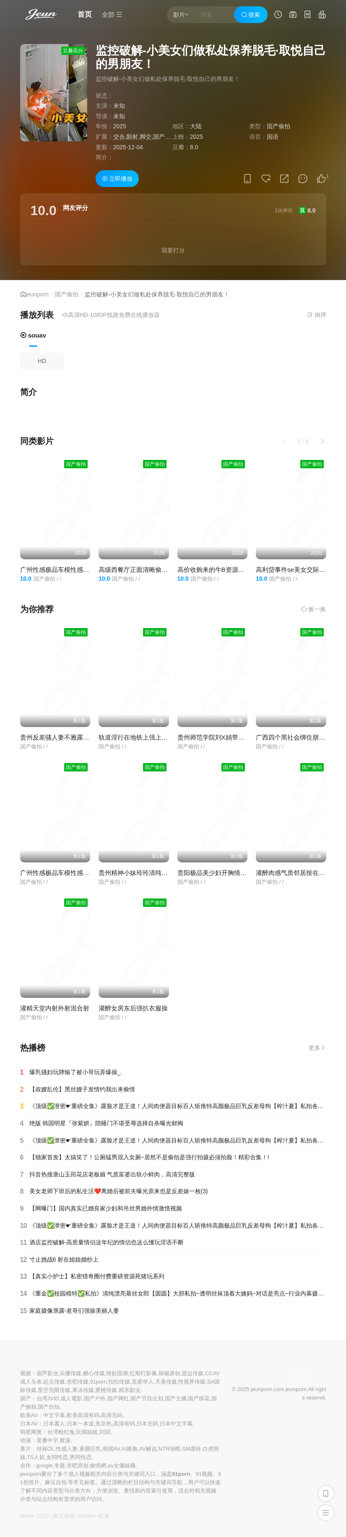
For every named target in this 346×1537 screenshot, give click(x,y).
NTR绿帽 (169, 1449)
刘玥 (104, 1432)
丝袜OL (45, 1449)
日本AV (29, 1423)
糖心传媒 (94, 1373)
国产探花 (199, 1398)
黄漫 (65, 1440)
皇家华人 (142, 1382)
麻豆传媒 (64, 1516)
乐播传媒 (70, 1373)
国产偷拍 (66, 294)
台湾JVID (47, 1398)
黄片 (25, 1449)
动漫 (25, 1440)
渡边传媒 (192, 1373)
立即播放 (117, 178)
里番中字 (47, 1440)
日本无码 (147, 1423)
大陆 (196, 126)
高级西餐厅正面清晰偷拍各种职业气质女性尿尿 (165, 569)
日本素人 (54, 1423)
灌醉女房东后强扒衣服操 (133, 1008)
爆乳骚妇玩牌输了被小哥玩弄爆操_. (71, 1072)
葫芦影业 (47, 1373)
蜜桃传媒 (106, 1390)
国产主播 (176, 1398)
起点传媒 (54, 1382)
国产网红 (118, 1398)
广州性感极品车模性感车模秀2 (62, 569)
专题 (59, 1465)
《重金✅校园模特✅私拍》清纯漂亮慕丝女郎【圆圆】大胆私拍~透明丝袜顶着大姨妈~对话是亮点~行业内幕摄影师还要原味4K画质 (173, 1294)
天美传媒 (166, 1382)
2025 (119, 126)
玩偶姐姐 (87, 1432)
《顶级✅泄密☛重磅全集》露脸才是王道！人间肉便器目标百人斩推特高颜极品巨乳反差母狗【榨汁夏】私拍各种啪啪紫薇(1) (173, 1226)
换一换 (313, 609)
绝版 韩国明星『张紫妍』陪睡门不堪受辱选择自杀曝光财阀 (102, 1123)
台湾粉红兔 (61, 1432)
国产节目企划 (146, 1398)
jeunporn (37, 294)
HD (42, 361)
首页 (85, 14)
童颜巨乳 (90, 1449)
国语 (272, 136)
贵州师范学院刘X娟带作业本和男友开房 (233, 737)
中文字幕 (54, 1415)
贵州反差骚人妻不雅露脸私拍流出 (67, 737)
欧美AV (29, 1415)
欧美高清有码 (83, 1415)
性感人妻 (67, 1449)
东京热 (103, 1423)
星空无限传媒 (54, 1390)
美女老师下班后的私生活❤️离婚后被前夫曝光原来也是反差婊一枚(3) (114, 1191)
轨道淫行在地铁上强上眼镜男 (139, 737)
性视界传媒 (192, 1382)
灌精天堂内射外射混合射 (54, 1008)
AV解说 (147, 1449)
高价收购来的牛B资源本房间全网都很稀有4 (237, 569)
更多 (317, 1047)
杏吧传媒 (77, 1382)
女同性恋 (57, 1457)
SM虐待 (191, 1449)
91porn (98, 1382)
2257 (43, 1516)
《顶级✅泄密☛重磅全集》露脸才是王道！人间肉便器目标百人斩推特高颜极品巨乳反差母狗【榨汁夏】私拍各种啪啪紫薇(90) (173, 1141)
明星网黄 (31, 1432)
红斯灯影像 (143, 1373)
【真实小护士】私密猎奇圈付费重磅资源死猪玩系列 (92, 1276)
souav (33, 335)
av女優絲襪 (121, 1465)
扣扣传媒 (119, 1382)
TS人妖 (36, 1457)
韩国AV (111, 1449)
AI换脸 (130, 1449)
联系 (104, 1516)
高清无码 (111, 1415)
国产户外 (95, 1398)
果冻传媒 (83, 1390)
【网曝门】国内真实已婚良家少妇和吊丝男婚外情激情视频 (101, 1209)
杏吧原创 (77, 1465)
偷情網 (98, 1465)
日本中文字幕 (176, 1423)
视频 (25, 1373)
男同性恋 (80, 1457)
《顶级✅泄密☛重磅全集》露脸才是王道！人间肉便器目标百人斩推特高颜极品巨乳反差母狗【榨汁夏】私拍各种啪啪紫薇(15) (173, 1106)
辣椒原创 (169, 1373)
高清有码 (124, 1423)
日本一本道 (80, 1423)
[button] (322, 441)
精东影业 (129, 1390)
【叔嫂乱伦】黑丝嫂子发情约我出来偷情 (77, 1089)
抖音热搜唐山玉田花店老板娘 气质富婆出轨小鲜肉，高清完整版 (107, 1175)
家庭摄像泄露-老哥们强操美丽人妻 (70, 1311)
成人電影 (71, 1398)
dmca (27, 1516)
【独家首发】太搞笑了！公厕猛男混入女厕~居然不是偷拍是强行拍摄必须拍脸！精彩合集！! (144, 1157)
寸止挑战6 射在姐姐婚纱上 (59, 1260)
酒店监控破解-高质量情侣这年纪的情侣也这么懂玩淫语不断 (102, 1242)
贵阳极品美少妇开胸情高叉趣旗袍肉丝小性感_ (242, 872)
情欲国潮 (117, 1373)
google (44, 1465)
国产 (25, 1398)
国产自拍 (49, 1407)
